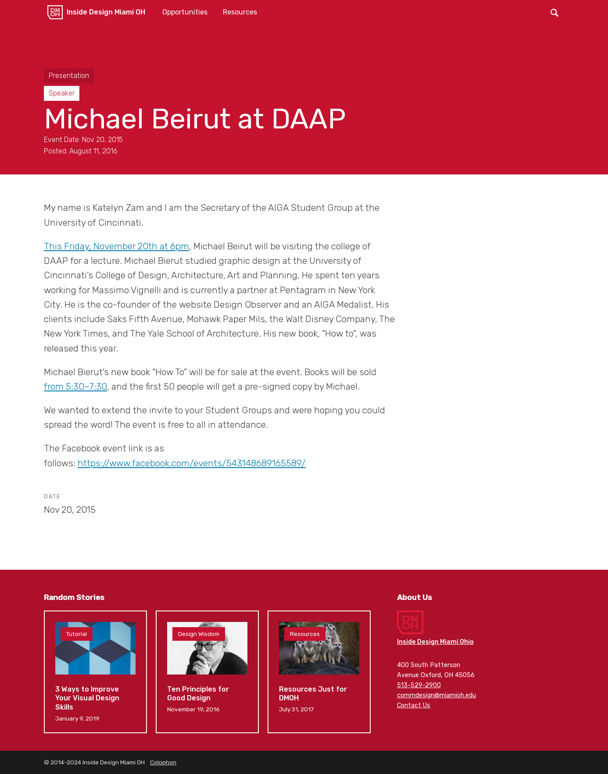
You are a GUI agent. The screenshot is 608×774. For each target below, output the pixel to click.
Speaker (62, 93)
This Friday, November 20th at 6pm (116, 246)
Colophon (163, 762)
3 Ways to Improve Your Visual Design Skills (95, 671)
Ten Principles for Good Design (207, 671)
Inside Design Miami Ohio (435, 642)
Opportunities (184, 12)
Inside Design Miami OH (106, 12)
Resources (240, 12)
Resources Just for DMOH (319, 671)
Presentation (69, 75)
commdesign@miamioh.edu (436, 695)
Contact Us (413, 705)
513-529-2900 (419, 685)
